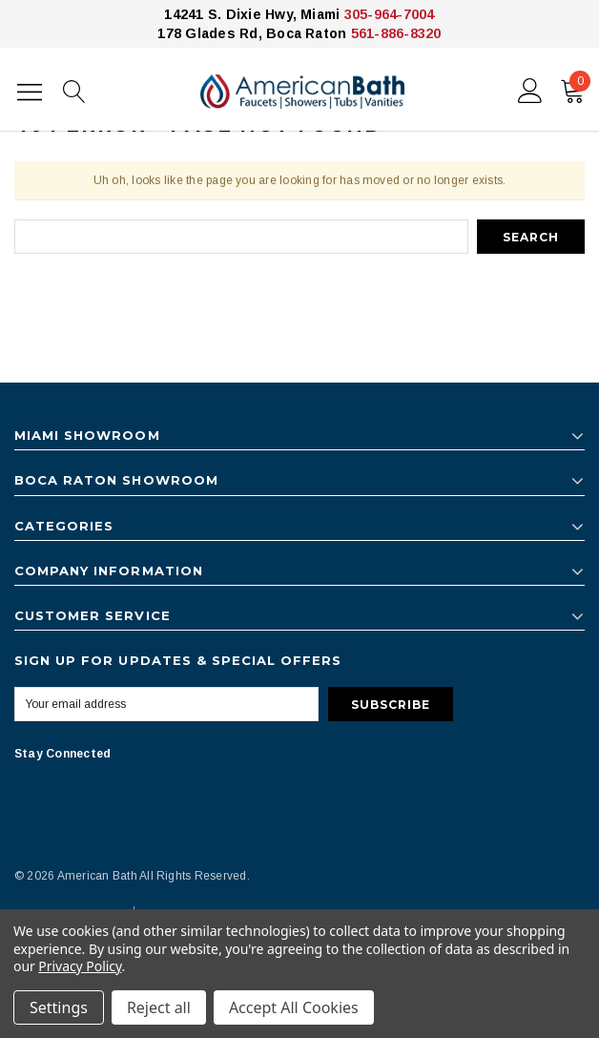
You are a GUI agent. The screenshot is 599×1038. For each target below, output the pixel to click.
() (575, 87)
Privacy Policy (79, 966)
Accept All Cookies (294, 1007)
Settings (59, 1007)
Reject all (159, 1007)
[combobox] (241, 236)
